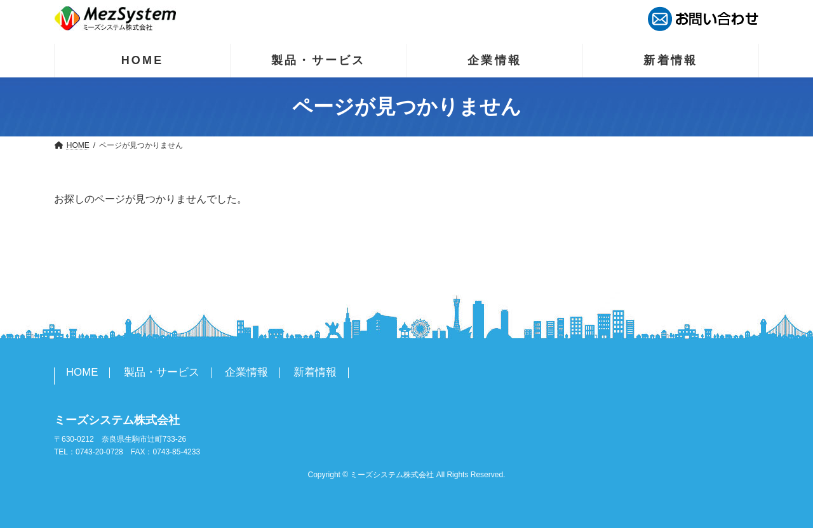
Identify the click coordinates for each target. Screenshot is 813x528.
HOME (82, 372)
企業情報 (246, 372)
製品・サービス (161, 372)
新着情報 (315, 372)
